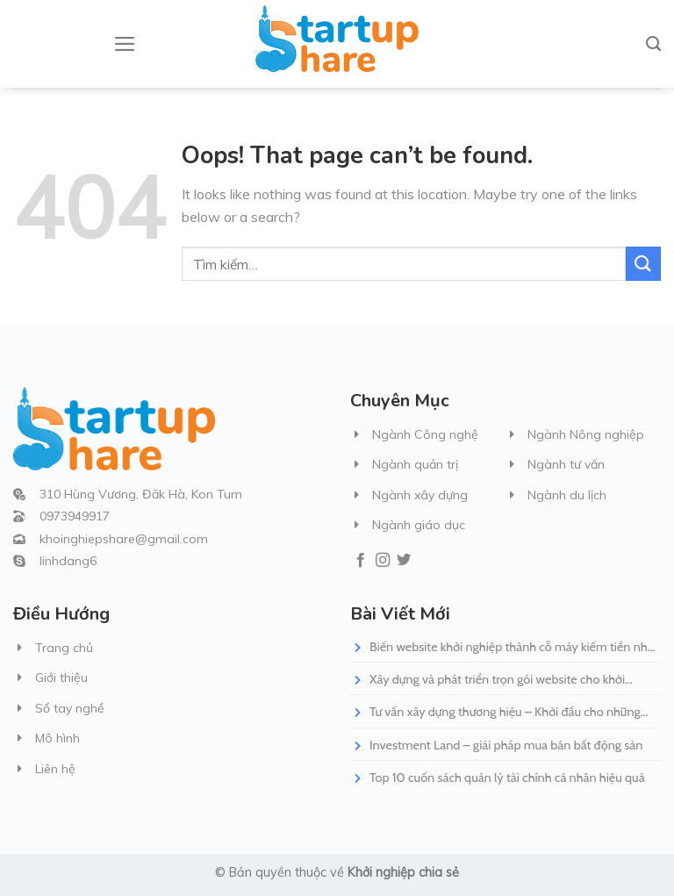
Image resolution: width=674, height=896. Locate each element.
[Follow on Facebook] (361, 561)
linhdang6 (68, 561)
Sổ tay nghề (69, 708)
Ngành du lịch (566, 495)
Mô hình (57, 738)
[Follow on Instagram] (383, 561)
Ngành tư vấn (566, 464)
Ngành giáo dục (418, 525)
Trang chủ (64, 648)
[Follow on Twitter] (404, 561)
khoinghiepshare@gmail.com (123, 539)
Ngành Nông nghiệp (585, 434)
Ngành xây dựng (420, 495)
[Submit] (643, 264)
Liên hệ (55, 769)
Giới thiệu (61, 677)
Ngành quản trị (415, 464)
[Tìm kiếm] (653, 43)
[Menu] (125, 44)
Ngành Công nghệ (425, 434)
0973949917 (74, 516)
